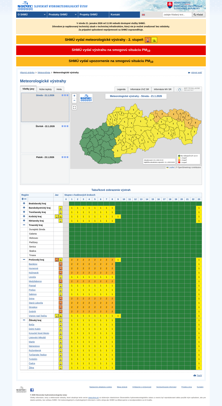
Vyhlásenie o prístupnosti (141, 387)
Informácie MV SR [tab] (162, 89)
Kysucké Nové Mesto (39, 333)
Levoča (32, 277)
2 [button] (173, 114)
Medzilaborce (35, 281)
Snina (31, 298)
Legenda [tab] (121, 89)
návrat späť (196, 72)
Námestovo (34, 346)
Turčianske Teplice (38, 354)
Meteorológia (44, 72)
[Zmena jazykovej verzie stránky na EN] (143, 15)
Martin (32, 342)
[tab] (188, 89)
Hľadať (199, 14)
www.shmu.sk (93, 397)
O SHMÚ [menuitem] (23, 14)
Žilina (31, 367)
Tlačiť (199, 375)
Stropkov (33, 307)
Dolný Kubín (35, 329)
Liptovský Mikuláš (37, 337)
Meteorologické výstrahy (66, 72)
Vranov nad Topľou (38, 316)
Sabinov (33, 294)
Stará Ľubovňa (36, 303)
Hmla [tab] (59, 89)
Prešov (32, 290)
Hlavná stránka (27, 72)
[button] (74, 96)
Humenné (33, 268)
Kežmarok (34, 272)
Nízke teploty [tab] (45, 89)
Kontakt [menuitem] (115, 14)
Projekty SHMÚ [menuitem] (88, 14)
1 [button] (110, 124)
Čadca (32, 363)
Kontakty (200, 387)
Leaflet (170, 167)
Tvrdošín (33, 359)
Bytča (31, 324)
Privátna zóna (186, 387)
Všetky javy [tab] (28, 89)
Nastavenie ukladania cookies (100, 387)
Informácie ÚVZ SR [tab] (139, 89)
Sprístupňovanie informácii (166, 387)
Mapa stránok (122, 387)
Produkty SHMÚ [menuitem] (58, 14)
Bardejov (33, 264)
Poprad (32, 285)
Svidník (32, 311)
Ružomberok (35, 350)
